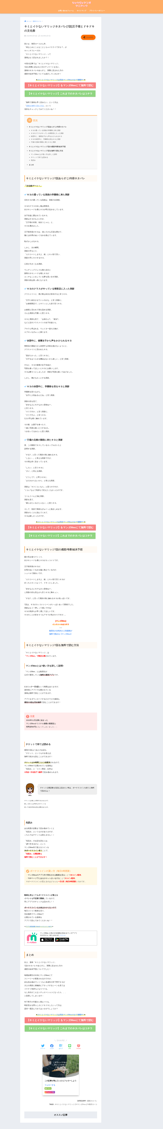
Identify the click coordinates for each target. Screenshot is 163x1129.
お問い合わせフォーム (66, 11)
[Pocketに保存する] (79, 1047)
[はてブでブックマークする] (61, 1047)
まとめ (31, 165)
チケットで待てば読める (39, 157)
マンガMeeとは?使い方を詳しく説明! (44, 154)
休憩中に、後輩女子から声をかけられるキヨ (46, 136)
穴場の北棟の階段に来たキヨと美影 (43, 142)
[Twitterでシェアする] (42, 1047)
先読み (33, 160)
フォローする (50, 1085)
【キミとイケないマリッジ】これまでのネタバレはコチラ (60, 93)
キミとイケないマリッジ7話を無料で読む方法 (46, 151)
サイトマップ (81, 11)
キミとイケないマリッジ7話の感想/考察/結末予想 (47, 147)
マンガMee (81, 1104)
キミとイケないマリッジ (65, 1104)
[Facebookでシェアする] (52, 1047)
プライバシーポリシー (97, 11)
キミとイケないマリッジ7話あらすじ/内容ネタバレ (48, 127)
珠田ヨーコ (93, 1104)
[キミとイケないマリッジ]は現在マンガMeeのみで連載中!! (60, 80)
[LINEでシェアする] (69, 1047)
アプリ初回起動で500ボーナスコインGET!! (39, 926)
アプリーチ (62, 935)
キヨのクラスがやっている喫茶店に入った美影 (47, 133)
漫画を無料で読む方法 (35, 106)
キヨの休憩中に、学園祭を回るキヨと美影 (46, 139)
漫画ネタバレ (92, 1101)
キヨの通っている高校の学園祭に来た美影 (46, 130)
